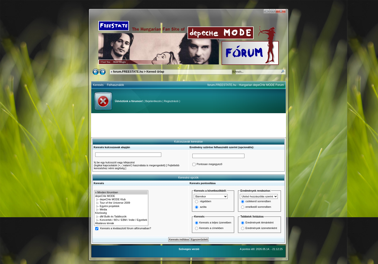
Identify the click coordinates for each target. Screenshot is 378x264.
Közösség (121, 213)
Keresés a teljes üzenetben (215, 222)
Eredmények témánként (259, 222)
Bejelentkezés (153, 101)
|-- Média (121, 209)
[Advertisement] (188, 125)
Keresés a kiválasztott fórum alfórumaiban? (125, 228)
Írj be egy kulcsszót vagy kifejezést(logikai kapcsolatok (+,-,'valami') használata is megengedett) (130, 164)
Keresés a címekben (211, 228)
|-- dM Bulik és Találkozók (121, 216)
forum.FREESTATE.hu (128, 71)
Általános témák (121, 223)
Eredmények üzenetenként (261, 228)
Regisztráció (171, 101)
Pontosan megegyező (209, 164)
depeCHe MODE (121, 196)
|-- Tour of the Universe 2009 (121, 203)
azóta (203, 207)
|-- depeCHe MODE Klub (121, 199)
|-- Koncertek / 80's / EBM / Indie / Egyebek (121, 220)
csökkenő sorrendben (258, 201)
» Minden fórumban (121, 192)
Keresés (98, 85)
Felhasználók (115, 85)
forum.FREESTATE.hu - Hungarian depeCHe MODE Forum (246, 85)
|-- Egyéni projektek (121, 206)
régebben (205, 201)
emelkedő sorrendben (258, 207)
